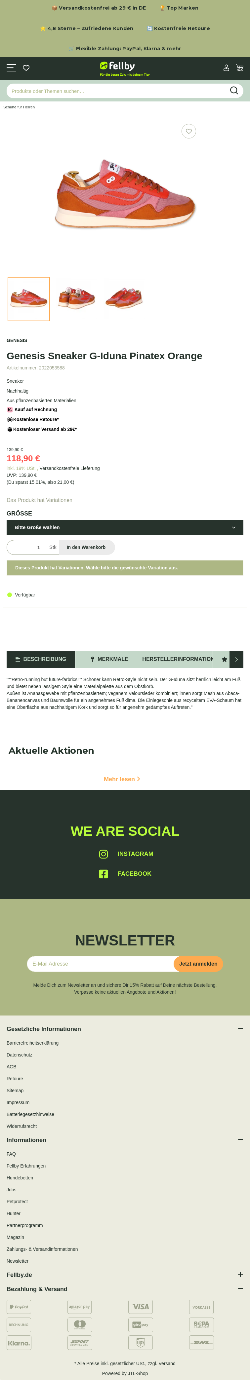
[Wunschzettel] (26, 68)
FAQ (11, 1154)
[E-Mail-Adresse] (103, 964)
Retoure (15, 1078)
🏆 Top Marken (179, 8)
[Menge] (27, 547)
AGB (12, 1066)
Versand (167, 1363)
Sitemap (15, 1090)
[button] (226, 68)
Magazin (15, 1237)
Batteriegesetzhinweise (30, 1114)
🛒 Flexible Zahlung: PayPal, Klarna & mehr (124, 49)
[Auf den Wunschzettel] (189, 131)
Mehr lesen (122, 779)
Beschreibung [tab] (41, 659)
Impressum (18, 1102)
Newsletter (17, 1261)
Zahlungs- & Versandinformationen (42, 1249)
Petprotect (17, 1201)
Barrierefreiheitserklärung (33, 1043)
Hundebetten (20, 1177)
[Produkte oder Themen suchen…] (116, 91)
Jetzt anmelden (198, 964)
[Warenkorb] (239, 68)
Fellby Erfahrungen (26, 1166)
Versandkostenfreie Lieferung (70, 468)
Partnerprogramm (25, 1225)
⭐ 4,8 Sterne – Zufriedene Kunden (87, 28)
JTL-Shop (138, 1373)
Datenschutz (19, 1054)
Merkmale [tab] (109, 659)
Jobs (12, 1189)
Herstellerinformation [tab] (178, 659)
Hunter (14, 1213)
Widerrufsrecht (22, 1126)
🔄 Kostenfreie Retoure (178, 28)
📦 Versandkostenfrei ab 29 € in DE (99, 8)
